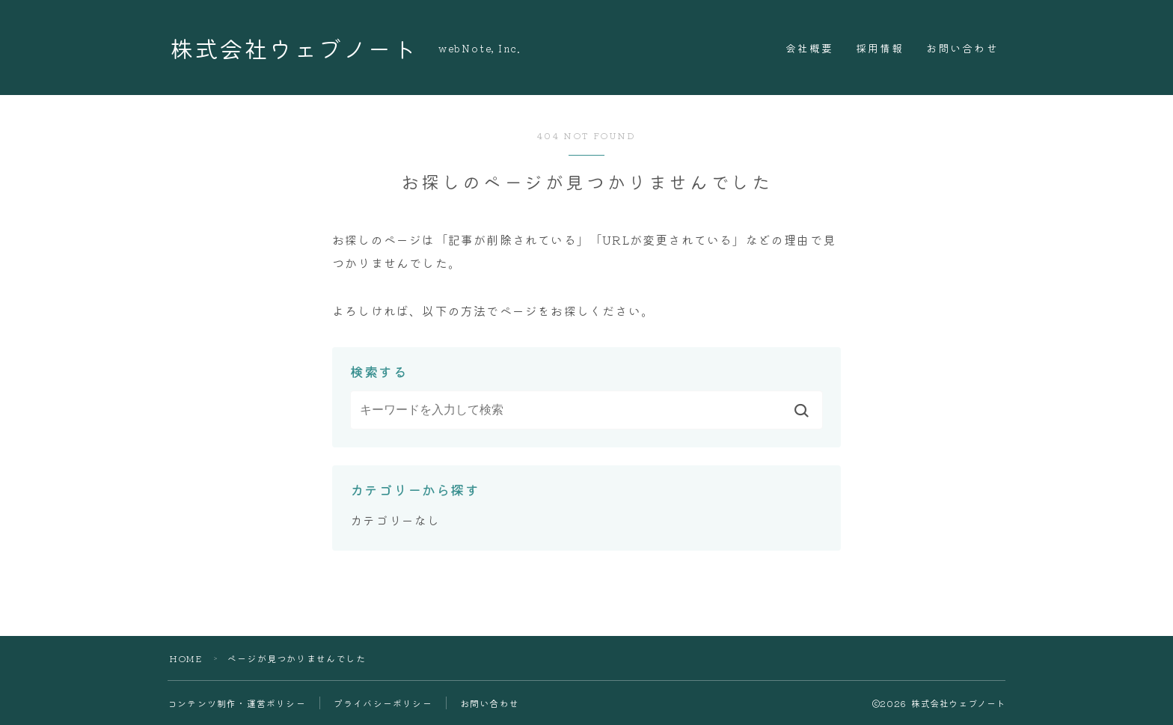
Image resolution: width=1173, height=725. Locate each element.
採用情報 (880, 47)
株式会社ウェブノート (293, 47)
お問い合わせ (962, 47)
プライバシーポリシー (383, 703)
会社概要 (809, 47)
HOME (185, 658)
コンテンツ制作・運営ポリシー (237, 703)
